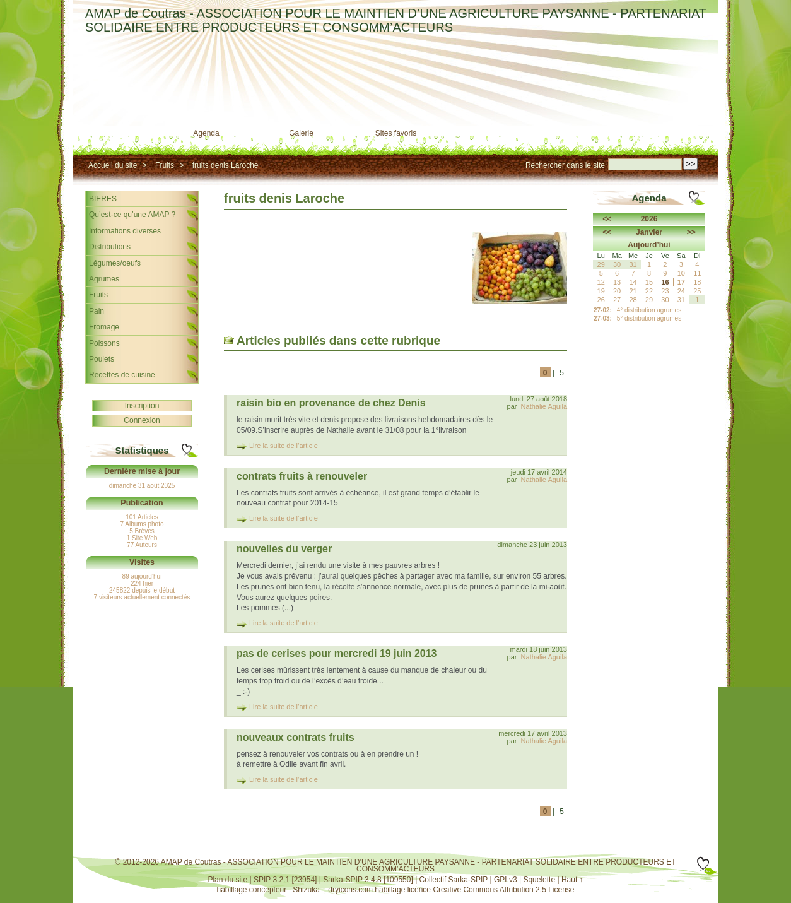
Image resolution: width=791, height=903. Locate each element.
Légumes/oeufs (115, 263)
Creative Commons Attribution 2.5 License (503, 889)
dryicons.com (350, 889)
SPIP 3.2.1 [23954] (285, 879)
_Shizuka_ (306, 889)
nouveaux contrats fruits (295, 737)
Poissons (104, 343)
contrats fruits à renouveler (302, 476)
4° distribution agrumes (649, 310)
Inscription (142, 405)
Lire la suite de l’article (283, 445)
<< (606, 219)
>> (691, 232)
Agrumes (104, 278)
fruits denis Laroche (225, 165)
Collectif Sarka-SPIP (453, 879)
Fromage (104, 326)
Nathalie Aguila (544, 406)
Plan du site (227, 879)
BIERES (103, 198)
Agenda (206, 133)
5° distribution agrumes (649, 318)
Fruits (164, 165)
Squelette (539, 879)
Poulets (101, 359)
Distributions (110, 246)
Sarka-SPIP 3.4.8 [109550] (368, 879)
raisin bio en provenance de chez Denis (331, 403)
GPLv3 (505, 879)
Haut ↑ (572, 879)
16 (665, 282)
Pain (96, 311)
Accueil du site (112, 165)
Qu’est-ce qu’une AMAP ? (132, 214)
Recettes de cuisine (122, 374)
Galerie (301, 133)
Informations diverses (125, 231)
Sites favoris (395, 133)
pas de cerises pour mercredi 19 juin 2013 (337, 653)
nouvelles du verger (284, 548)
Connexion (142, 420)
